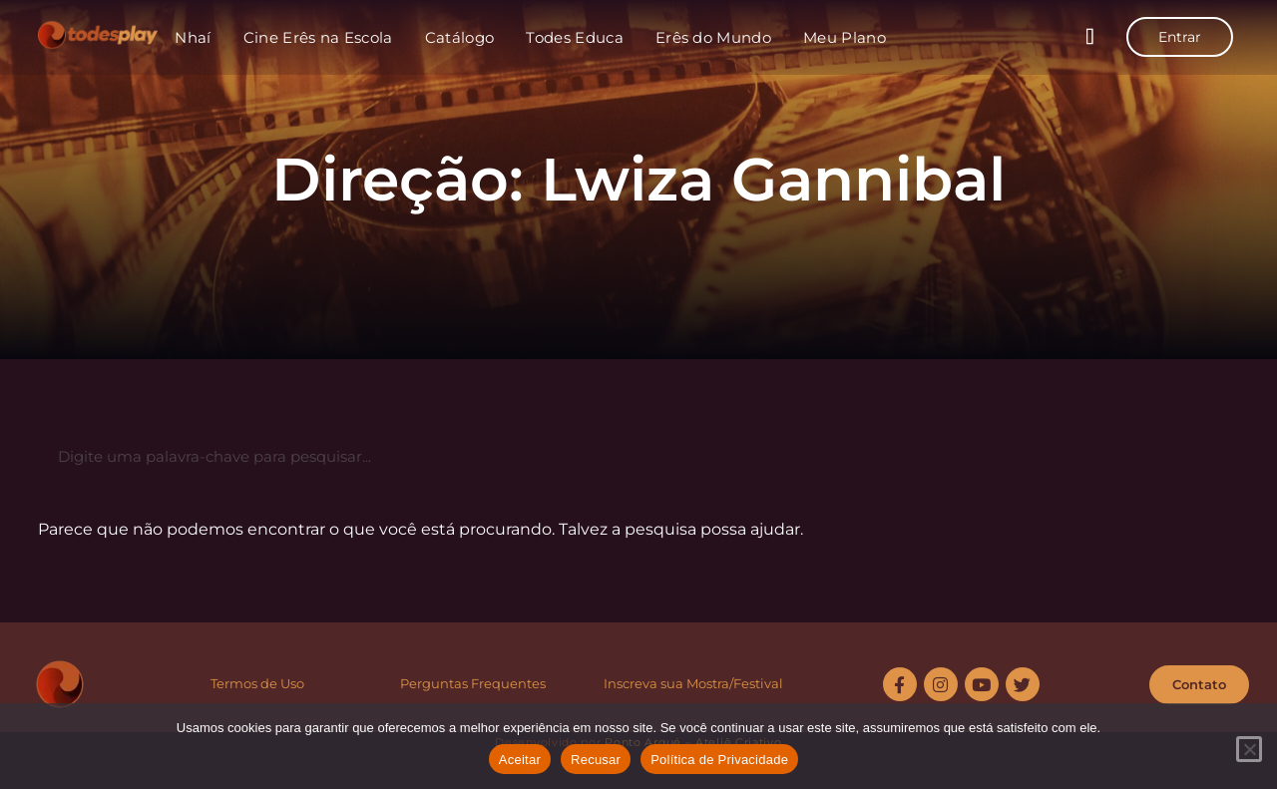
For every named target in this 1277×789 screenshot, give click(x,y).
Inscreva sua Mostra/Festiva (691, 683)
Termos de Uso (257, 683)
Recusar (596, 759)
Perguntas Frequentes (473, 683)
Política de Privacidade (719, 759)
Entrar (1179, 37)
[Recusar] (1249, 749)
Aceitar (520, 759)
